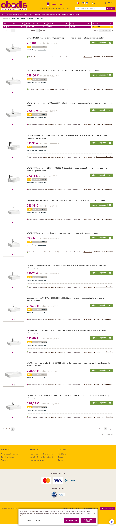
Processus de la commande (10, 454)
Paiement (4, 460)
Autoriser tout (88, 520)
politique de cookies (26, 515)
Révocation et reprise (37, 460)
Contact (60, 457)
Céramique (30, 19)
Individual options (33, 520)
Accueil (13, 19)
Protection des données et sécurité (41, 457)
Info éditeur (62, 454)
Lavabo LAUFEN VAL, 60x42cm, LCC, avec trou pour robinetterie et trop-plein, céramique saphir (65, 38)
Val (42, 19)
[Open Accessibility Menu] (111, 521)
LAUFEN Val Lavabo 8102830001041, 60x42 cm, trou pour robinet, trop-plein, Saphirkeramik (63, 70)
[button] (95, 3)
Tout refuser (71, 520)
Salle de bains (21, 19)
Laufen (37, 19)
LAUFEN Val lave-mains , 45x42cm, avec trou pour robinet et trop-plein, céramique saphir (63, 233)
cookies (33, 511)
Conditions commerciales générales (41, 454)
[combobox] (90, 8)
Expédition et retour (7, 457)
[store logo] (14, 6)
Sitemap (61, 460)
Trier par (95, 30)
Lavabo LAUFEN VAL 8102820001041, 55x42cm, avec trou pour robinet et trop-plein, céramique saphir (67, 200)
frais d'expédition (42, 50)
